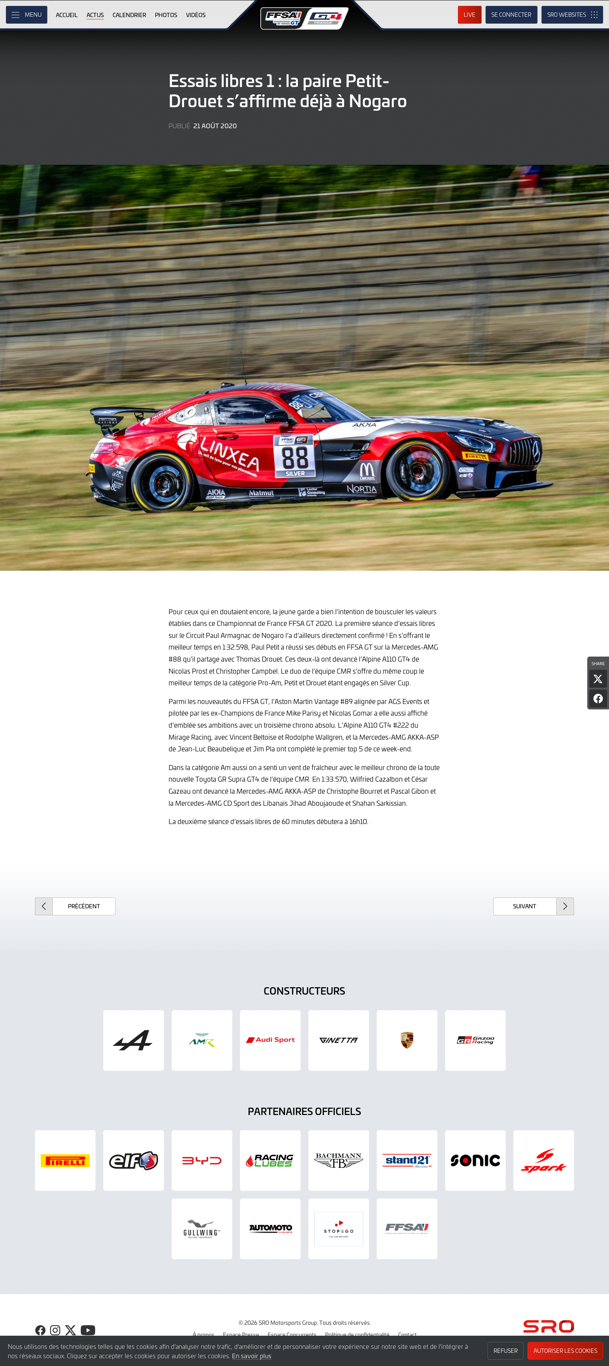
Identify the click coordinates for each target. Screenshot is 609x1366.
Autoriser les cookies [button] (565, 1350)
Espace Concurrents (292, 1334)
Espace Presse (241, 1334)
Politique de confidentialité (357, 1334)
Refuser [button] (506, 1350)
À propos (203, 1334)
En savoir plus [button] (251, 1355)
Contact (407, 1334)
